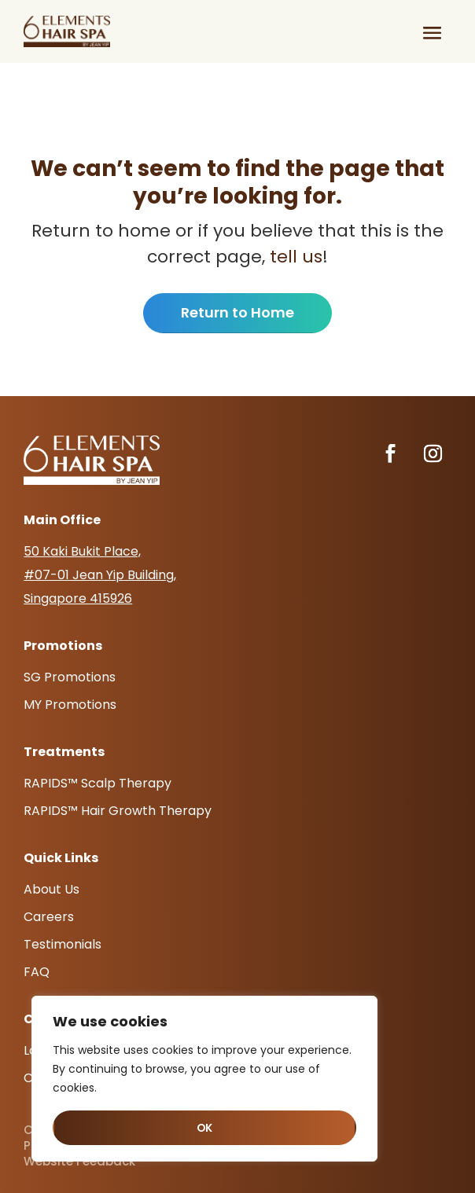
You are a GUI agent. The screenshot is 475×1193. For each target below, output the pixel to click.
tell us (293, 256)
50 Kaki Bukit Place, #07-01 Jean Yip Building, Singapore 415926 (100, 575)
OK (205, 1128)
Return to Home (237, 312)
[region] (204, 1079)
